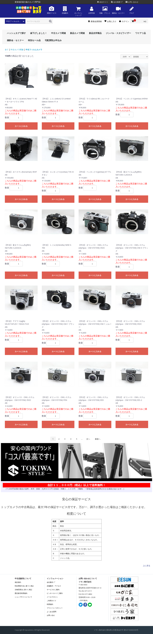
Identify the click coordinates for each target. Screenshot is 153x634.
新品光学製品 (95, 33)
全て (7, 49)
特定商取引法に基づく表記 (24, 586)
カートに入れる (21, 126)
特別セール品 (34, 40)
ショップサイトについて (23, 597)
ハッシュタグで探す (16, 33)
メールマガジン (52, 597)
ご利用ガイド (51, 600)
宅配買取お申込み (53, 40)
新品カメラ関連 (77, 33)
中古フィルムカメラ (34, 49)
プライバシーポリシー (55, 608)
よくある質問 (51, 612)
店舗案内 (65, 10)
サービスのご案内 (53, 589)
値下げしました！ (38, 33)
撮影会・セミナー (118, 10)
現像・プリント (104, 10)
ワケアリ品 (140, 33)
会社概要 (117, 2)
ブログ (131, 10)
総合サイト (102, 2)
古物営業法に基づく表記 (23, 589)
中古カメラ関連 (58, 33)
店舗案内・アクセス (54, 586)
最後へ (97, 439)
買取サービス (51, 10)
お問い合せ (51, 615)
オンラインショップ (78, 11)
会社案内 (51, 582)
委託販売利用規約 (21, 593)
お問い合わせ (131, 2)
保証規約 (18, 582)
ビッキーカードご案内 (55, 593)
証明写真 (91, 10)
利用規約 (50, 604)
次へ (88, 439)
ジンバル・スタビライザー (118, 33)
